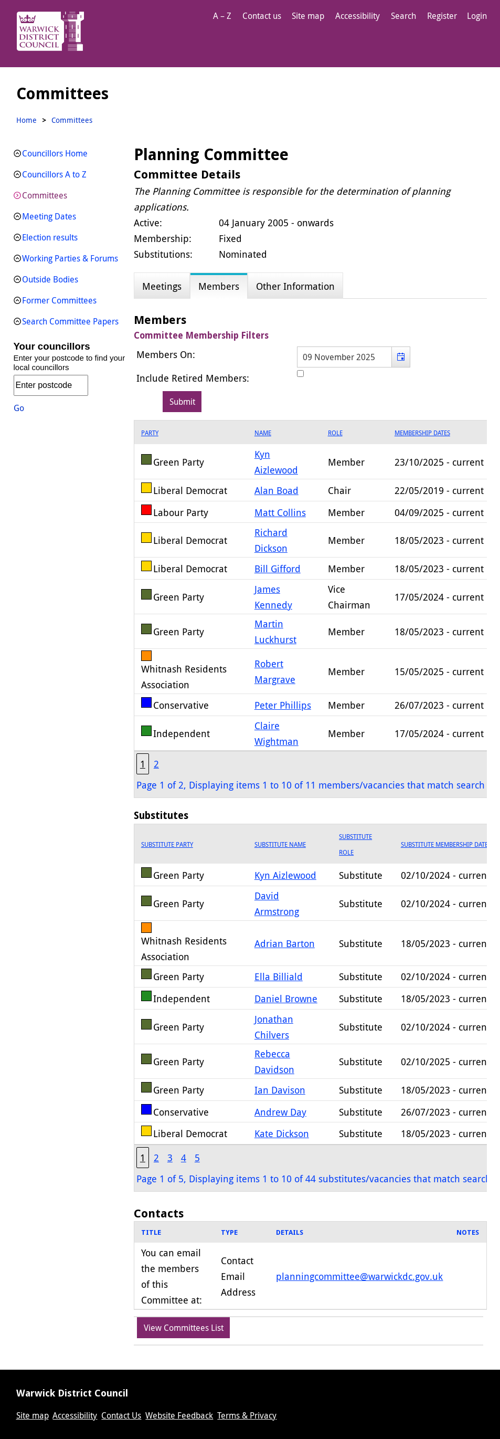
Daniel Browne (285, 998)
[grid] (310, 1265)
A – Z (222, 16)
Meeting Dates (49, 216)
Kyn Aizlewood (285, 875)
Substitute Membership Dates (446, 844)
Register (442, 16)
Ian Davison (279, 1090)
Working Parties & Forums (70, 258)
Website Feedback (179, 1415)
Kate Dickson (281, 1133)
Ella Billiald (278, 976)
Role (335, 432)
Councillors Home (55, 153)
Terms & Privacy (246, 1415)
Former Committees (59, 300)
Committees (44, 195)
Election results (50, 237)
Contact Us (121, 1415)
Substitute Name (280, 844)
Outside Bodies (50, 279)
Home (26, 120)
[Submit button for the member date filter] (182, 401)
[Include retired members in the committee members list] (300, 373)
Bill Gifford (277, 568)
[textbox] (353, 356)
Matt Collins (280, 512)
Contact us (261, 16)
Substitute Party (167, 844)
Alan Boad (276, 490)
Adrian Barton (284, 943)
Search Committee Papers (70, 321)
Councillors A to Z (54, 174)
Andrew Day (280, 1112)
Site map (308, 16)
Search (403, 16)
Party (149, 432)
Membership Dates (422, 432)
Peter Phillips (282, 705)
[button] (400, 357)
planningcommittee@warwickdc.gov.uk (359, 1276)
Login (477, 16)
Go (19, 408)
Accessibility (357, 16)
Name (262, 432)
